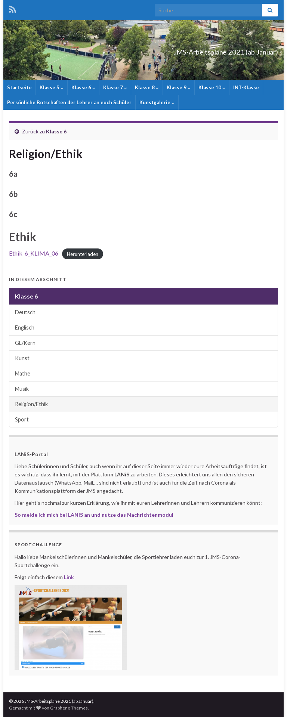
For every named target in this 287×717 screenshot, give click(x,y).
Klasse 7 (115, 87)
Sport (22, 419)
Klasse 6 (83, 87)
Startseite (19, 87)
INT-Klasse (246, 87)
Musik (22, 389)
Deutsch (25, 312)
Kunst (22, 358)
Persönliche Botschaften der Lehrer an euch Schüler (69, 102)
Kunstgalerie (157, 102)
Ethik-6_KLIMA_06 (33, 253)
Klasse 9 (179, 87)
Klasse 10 (211, 87)
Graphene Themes (69, 708)
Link (69, 577)
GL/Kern (25, 343)
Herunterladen (82, 254)
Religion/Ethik (31, 404)
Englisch (24, 327)
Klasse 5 (52, 87)
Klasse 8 (147, 87)
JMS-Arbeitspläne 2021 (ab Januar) (192, 50)
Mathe (22, 373)
